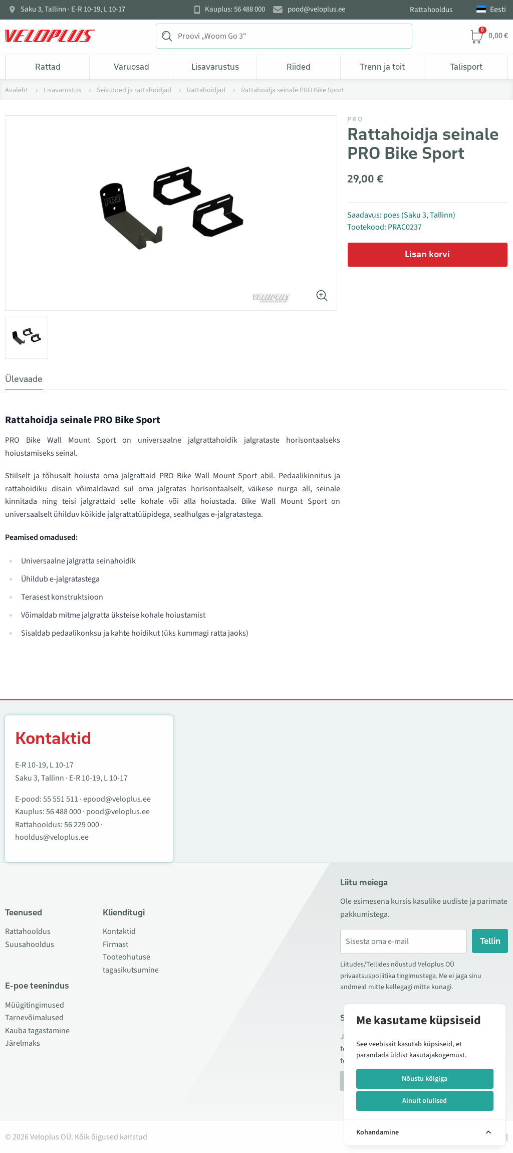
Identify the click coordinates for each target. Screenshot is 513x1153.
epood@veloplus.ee (117, 799)
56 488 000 (63, 811)
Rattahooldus (431, 10)
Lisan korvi (427, 254)
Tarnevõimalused (34, 1017)
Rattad (48, 67)
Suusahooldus (29, 944)
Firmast (115, 944)
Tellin (490, 941)
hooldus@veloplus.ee (52, 837)
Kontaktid (119, 931)
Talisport (466, 67)
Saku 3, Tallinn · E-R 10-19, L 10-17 (73, 10)
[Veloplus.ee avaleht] (50, 36)
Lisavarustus (215, 67)
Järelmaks (22, 1043)
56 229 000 (81, 824)
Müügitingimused (34, 1005)
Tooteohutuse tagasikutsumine (131, 963)
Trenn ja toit (382, 67)
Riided (299, 67)
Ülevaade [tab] (24, 379)
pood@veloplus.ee (316, 10)
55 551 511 (60, 799)
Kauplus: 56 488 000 (235, 10)
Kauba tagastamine (37, 1030)
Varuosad (131, 67)
